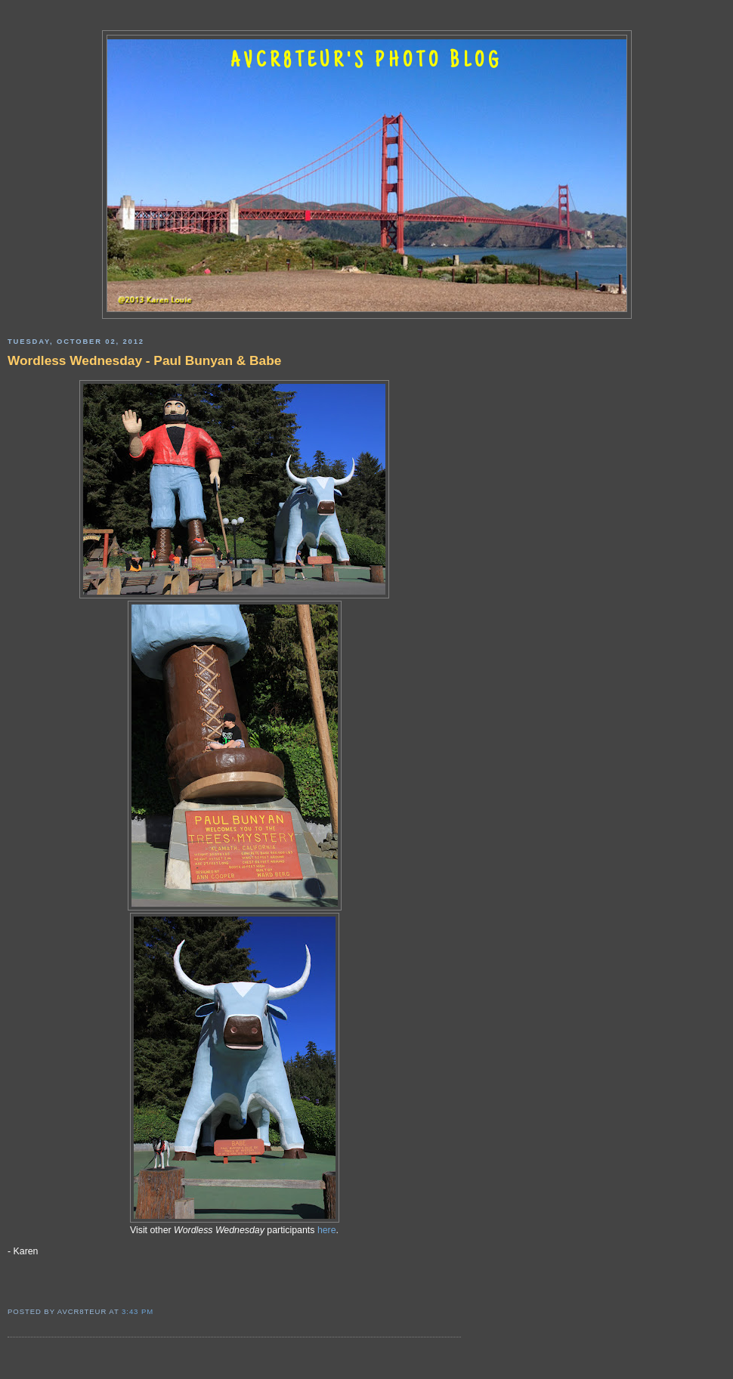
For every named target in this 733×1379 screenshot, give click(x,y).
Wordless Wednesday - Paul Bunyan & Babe (144, 360)
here (326, 1230)
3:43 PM (137, 1311)
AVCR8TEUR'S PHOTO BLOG (366, 62)
